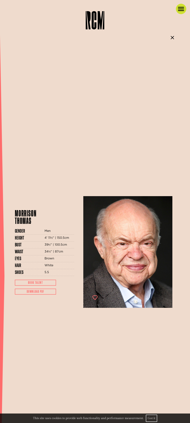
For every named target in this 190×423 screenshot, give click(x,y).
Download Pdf (35, 291)
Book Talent (35, 282)
